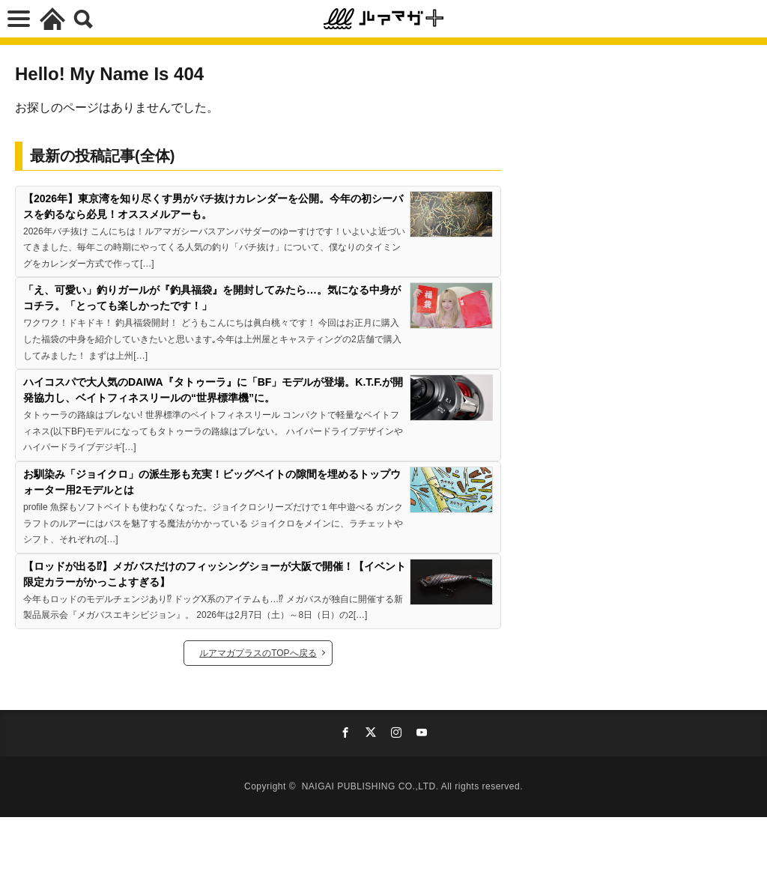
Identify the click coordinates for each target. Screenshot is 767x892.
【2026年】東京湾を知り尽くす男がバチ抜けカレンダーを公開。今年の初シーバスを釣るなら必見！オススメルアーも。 (213, 206)
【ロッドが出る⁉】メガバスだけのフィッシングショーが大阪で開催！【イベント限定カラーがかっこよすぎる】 (214, 574)
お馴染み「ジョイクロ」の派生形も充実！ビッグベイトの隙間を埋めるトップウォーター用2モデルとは (212, 482)
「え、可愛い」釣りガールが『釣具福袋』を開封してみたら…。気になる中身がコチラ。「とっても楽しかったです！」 (212, 298)
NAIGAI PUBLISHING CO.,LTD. (371, 786)
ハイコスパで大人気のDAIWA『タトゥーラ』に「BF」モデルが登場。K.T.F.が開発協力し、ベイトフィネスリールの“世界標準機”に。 (213, 390)
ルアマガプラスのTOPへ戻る (257, 653)
